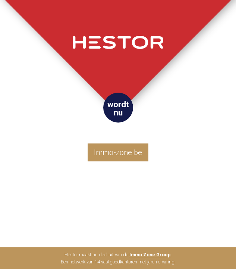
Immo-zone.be (118, 152)
